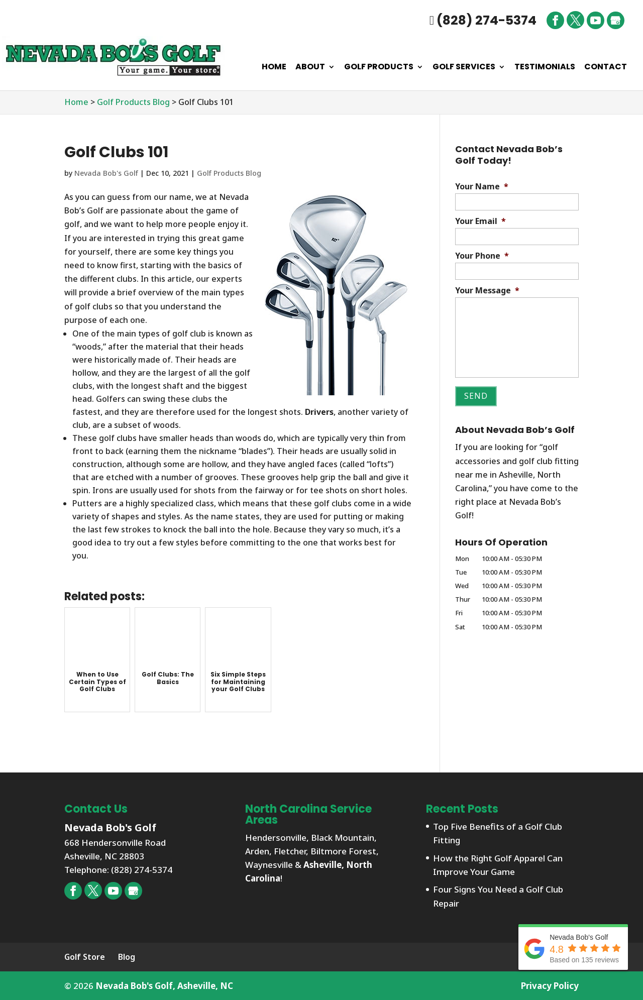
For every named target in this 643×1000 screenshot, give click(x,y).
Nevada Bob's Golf (106, 173)
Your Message (487, 290)
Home (274, 67)
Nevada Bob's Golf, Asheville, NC (164, 985)
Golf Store (84, 956)
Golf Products (378, 67)
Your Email (480, 221)
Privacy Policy (550, 985)
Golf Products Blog (229, 173)
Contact (605, 67)
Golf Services (464, 67)
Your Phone (482, 256)
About (310, 67)
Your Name (481, 186)
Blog (126, 956)
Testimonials (544, 67)
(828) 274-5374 (483, 20)
